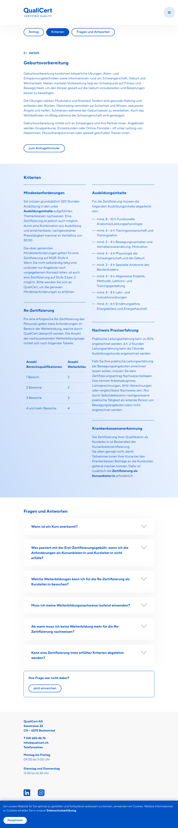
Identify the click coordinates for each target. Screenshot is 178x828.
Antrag (34, 32)
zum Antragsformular (44, 148)
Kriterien (57, 32)
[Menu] (169, 12)
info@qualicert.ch (36, 743)
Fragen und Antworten (93, 32)
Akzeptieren (15, 820)
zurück (34, 53)
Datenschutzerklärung (61, 810)
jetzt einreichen (45, 688)
